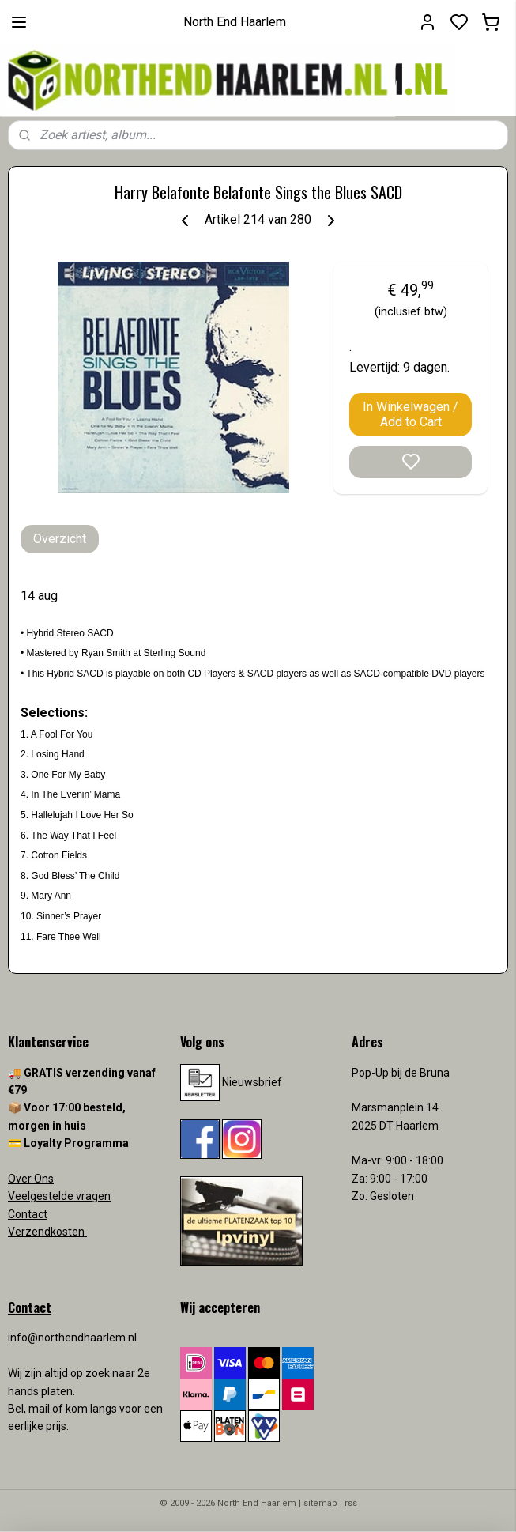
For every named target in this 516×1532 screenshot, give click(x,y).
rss (351, 1503)
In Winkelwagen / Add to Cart (410, 414)
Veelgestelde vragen (59, 1196)
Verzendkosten (47, 1231)
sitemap (320, 1503)
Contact (27, 1214)
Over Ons (31, 1178)
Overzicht (59, 538)
